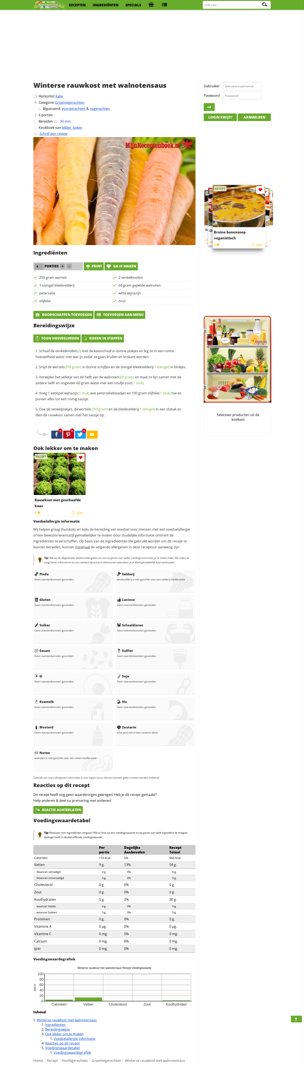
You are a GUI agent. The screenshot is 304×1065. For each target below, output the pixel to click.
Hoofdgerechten (75, 1060)
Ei (38, 676)
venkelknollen (68, 351)
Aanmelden (254, 117)
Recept (52, 1060)
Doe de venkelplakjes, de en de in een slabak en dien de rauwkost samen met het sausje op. (108, 412)
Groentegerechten (69, 102)
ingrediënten (105, 5)
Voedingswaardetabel (62, 1048)
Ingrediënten (55, 1024)
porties (47, 115)
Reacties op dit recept (62, 1043)
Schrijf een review (53, 133)
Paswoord (212, 95)
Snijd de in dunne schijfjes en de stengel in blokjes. (112, 367)
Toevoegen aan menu (120, 314)
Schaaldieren (130, 625)
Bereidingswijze (57, 1029)
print (94, 266)
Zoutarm (126, 727)
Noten (42, 753)
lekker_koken (72, 127)
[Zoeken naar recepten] (237, 5)
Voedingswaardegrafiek (72, 1052)
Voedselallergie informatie (74, 1038)
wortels (67, 367)
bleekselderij (151, 367)
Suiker (42, 625)
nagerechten (100, 108)
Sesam (42, 650)
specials (133, 5)
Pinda (41, 574)
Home (38, 1060)
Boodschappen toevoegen (63, 314)
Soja (123, 676)
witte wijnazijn (129, 293)
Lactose (126, 599)
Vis (122, 702)
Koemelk (44, 702)
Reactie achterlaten (58, 810)
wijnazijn (77, 393)
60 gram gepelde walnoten (139, 285)
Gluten (42, 599)
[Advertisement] (152, 44)
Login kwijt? (220, 117)
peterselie (47, 293)
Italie (59, 96)
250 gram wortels (53, 277)
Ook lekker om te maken (64, 1034)
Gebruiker (212, 86)
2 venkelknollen (130, 277)
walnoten (119, 377)
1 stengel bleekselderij (57, 285)
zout (122, 301)
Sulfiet (125, 650)
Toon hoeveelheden (57, 338)
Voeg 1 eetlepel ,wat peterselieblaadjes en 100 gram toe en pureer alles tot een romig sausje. (108, 396)
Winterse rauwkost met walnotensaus (67, 1020)
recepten (77, 5)
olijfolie (45, 301)
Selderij (125, 574)
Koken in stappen (102, 338)
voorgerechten (74, 108)
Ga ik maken (121, 266)
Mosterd (43, 727)
